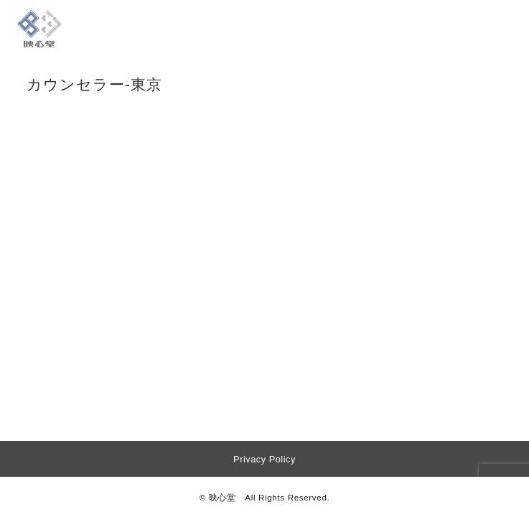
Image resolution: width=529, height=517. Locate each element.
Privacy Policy (264, 459)
